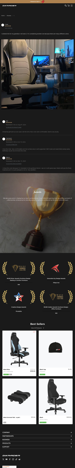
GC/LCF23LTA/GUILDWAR (13, 164)
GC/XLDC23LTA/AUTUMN (13, 127)
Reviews (9, 15)
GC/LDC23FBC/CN (11, 144)
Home (3, 15)
